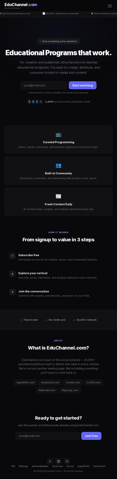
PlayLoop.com (70, 390)
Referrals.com (47, 390)
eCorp (70, 466)
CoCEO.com (93, 382)
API (13, 466)
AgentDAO (83, 466)
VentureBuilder (40, 466)
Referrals (57, 466)
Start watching (82, 85)
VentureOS (99, 466)
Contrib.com (73, 382)
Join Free (91, 435)
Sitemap (23, 466)
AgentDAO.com (25, 382)
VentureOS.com (50, 382)
